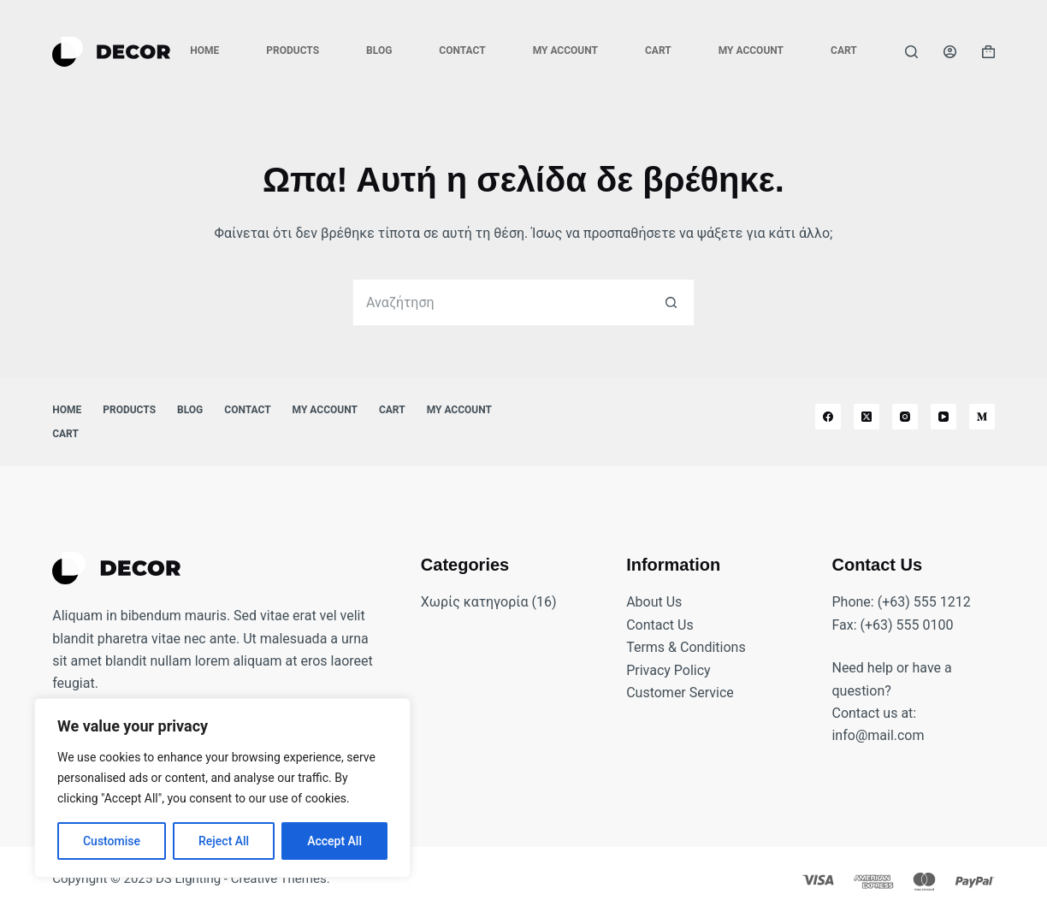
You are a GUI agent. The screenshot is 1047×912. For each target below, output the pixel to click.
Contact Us (660, 625)
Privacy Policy (668, 670)
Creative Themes (279, 878)
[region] (222, 788)
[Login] (949, 51)
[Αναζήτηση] (911, 51)
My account (565, 50)
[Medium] (982, 416)
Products (292, 50)
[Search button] (671, 302)
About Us (654, 602)
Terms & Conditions (686, 647)
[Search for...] (500, 302)
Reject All (223, 841)
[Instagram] (905, 416)
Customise (111, 841)
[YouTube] (943, 416)
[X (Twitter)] (866, 416)
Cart (658, 50)
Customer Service (680, 692)
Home (204, 50)
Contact (462, 50)
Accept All (334, 841)
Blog (379, 50)
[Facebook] (828, 416)
